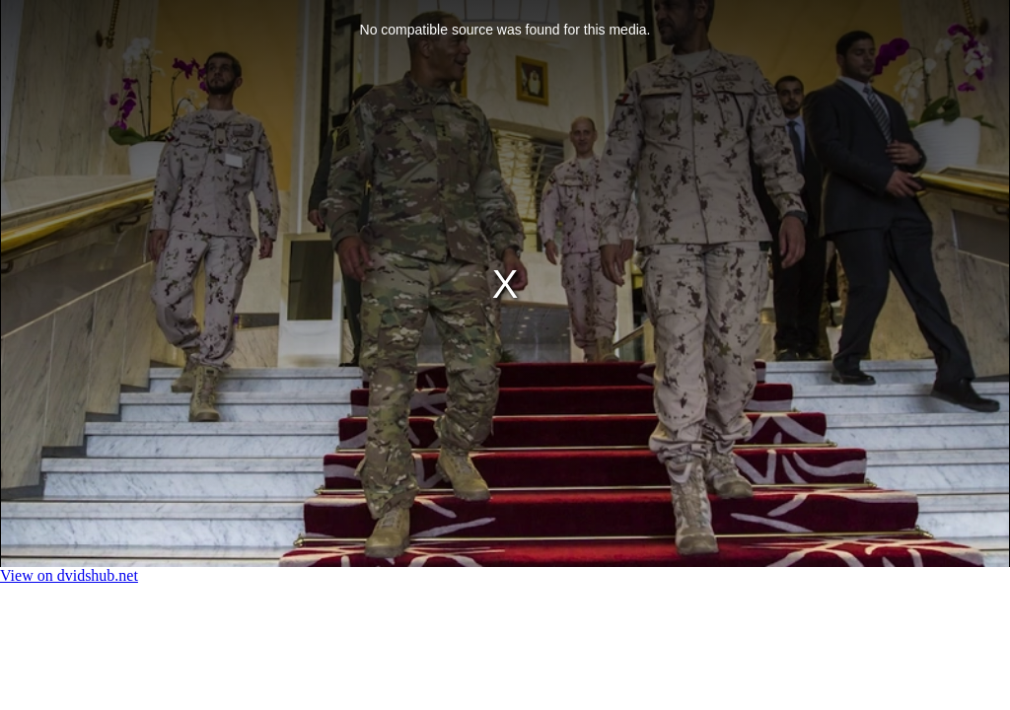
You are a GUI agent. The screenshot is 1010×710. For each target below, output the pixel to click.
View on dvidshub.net (69, 575)
